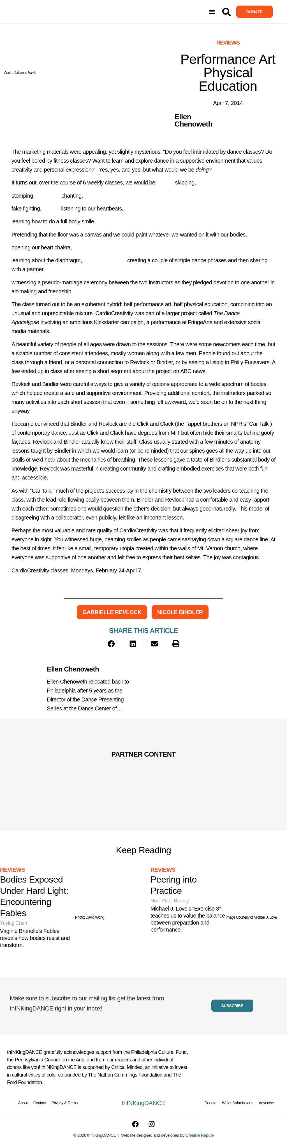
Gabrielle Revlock (111, 612)
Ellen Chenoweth (73, 669)
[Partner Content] (72, 769)
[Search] (226, 12)
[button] (212, 12)
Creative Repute (199, 1135)
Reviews (227, 42)
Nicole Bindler (180, 612)
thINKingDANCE (143, 1102)
